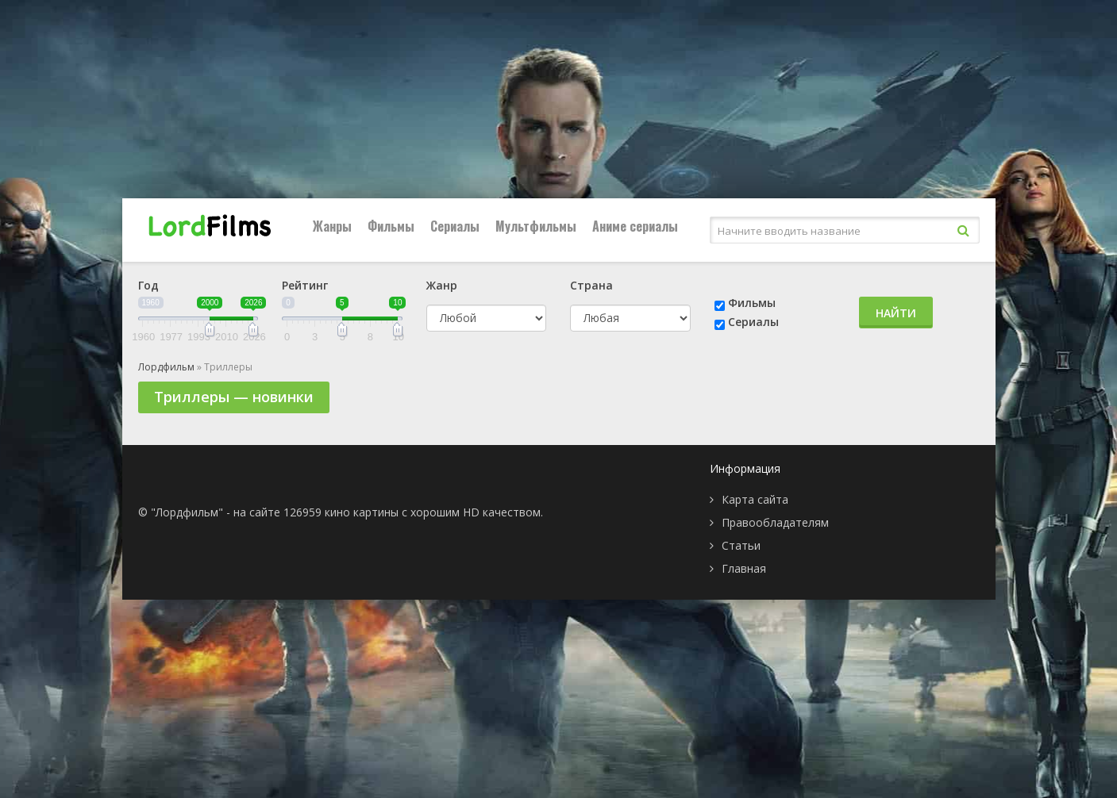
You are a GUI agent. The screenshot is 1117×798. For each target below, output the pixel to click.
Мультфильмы (535, 226)
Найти (896, 312)
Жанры (332, 226)
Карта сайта (755, 499)
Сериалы (455, 226)
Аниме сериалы (635, 226)
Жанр (441, 285)
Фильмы (391, 226)
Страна (591, 285)
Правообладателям (775, 522)
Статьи (741, 545)
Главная (744, 568)
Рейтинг (305, 285)
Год (148, 285)
